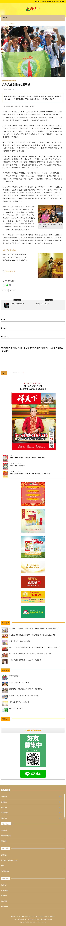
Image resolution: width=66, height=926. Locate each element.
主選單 (5, 18)
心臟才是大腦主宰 (17, 303)
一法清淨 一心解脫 (16, 708)
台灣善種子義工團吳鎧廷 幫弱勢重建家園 (23, 695)
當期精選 (4, 797)
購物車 (50, 2)
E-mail (4, 328)
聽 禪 (2, 866)
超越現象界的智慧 (42, 303)
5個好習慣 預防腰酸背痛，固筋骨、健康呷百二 (25, 689)
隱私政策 (4, 841)
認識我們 (4, 830)
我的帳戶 (4, 885)
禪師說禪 (4, 807)
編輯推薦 (4, 818)
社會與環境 (4, 813)
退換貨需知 (4, 906)
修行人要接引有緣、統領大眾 (19, 702)
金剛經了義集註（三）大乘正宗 (20, 682)
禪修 (38, 131)
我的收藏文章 (5, 871)
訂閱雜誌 (4, 855)
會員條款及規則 (6, 836)
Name (4, 319)
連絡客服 (4, 896)
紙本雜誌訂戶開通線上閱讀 (9, 860)
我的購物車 (4, 890)
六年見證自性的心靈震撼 (16, 84)
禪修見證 (4, 80)
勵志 (12, 290)
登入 (63, 2)
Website (4, 336)
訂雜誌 (37, 2)
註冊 (57, 2)
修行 (13, 187)
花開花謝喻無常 (14, 676)
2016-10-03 (8, 89)
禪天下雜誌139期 (11, 80)
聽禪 (44, 2)
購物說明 (4, 901)
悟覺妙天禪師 (15, 117)
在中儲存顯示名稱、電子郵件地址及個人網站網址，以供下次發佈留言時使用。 (32, 349)
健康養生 (4, 802)
